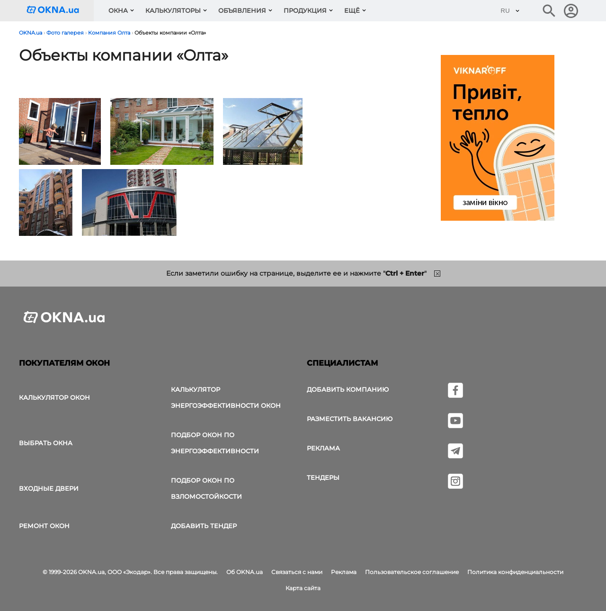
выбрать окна (45, 443)
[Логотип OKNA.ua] (60, 10)
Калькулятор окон (54, 397)
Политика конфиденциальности (515, 571)
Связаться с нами (296, 571)
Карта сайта (303, 588)
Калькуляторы (173, 10)
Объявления (242, 10)
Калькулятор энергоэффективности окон (226, 397)
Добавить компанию (348, 389)
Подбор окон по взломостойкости (206, 488)
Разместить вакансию (349, 418)
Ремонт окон (44, 526)
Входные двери (49, 488)
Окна (118, 10)
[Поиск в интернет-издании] (549, 10)
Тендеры (323, 477)
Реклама (323, 448)
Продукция (305, 10)
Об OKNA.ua (244, 571)
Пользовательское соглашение (412, 571)
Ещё (352, 10)
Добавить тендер (204, 526)
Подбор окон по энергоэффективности (215, 443)
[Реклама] (497, 139)
